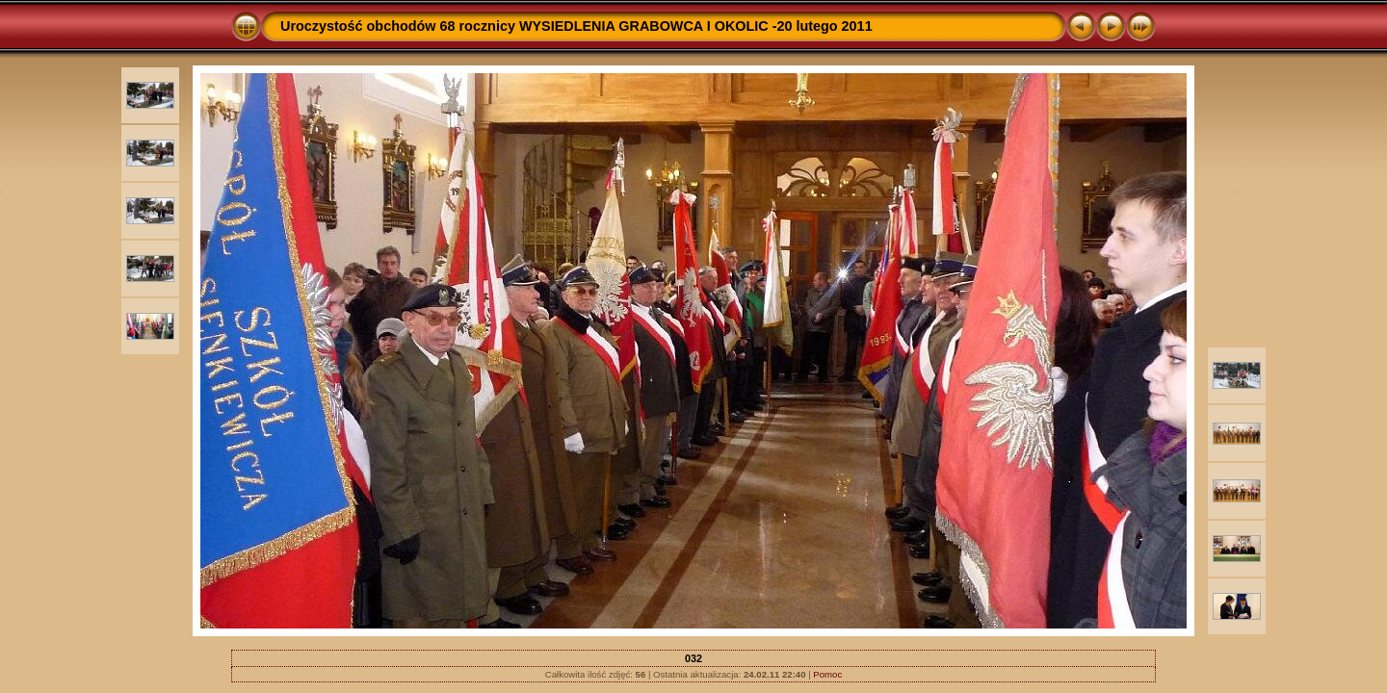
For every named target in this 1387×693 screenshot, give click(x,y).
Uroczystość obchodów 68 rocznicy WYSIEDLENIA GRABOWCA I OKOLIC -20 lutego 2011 (576, 26)
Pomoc (827, 674)
